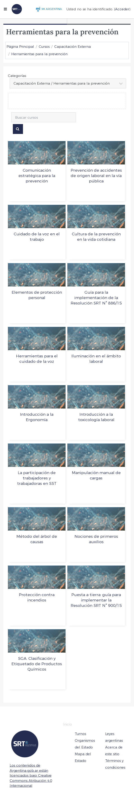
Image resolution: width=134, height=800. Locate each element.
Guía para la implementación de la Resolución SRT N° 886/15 (96, 297)
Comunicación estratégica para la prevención (36, 175)
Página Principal (20, 46)
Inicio (67, 724)
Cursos (44, 46)
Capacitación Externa (72, 46)
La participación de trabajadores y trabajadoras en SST (37, 478)
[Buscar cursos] (43, 117)
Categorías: (17, 76)
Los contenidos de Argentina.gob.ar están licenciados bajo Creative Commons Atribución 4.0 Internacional (31, 775)
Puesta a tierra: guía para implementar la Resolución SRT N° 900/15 (96, 600)
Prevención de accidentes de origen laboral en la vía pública (96, 175)
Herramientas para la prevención (39, 54)
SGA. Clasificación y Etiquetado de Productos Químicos (36, 663)
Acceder (122, 9)
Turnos (80, 734)
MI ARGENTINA (48, 9)
